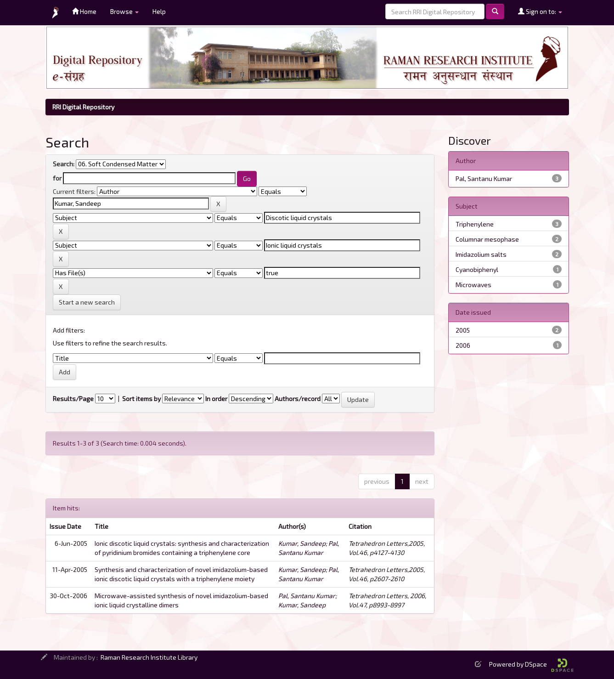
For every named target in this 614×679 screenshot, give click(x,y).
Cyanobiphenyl (477, 269)
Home (84, 11)
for (57, 178)
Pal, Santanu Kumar (306, 596)
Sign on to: (540, 11)
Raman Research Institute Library (149, 657)
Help (159, 11)
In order (216, 398)
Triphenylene (475, 224)
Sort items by (141, 398)
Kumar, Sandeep (302, 543)
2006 (463, 345)
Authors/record (298, 398)
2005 (463, 330)
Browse (124, 11)
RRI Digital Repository (83, 107)
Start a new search (87, 302)
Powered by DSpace (531, 664)
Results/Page (73, 398)
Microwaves (473, 285)
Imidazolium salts (481, 254)
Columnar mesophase (487, 239)
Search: (63, 164)
